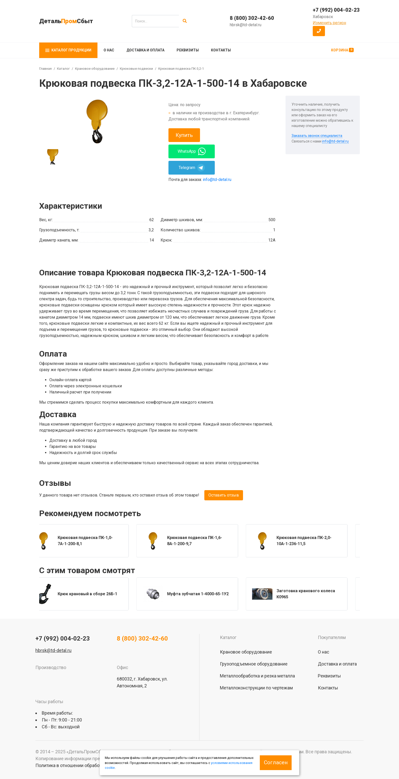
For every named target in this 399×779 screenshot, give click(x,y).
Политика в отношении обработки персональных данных (95, 765)
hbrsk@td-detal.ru (245, 24)
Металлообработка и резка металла (257, 675)
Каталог (63, 68)
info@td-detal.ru (217, 179)
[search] (155, 21)
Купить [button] (184, 135)
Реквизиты (188, 50)
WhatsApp (192, 151)
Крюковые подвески (136, 68)
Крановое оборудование (95, 68)
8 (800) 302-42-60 (252, 18)
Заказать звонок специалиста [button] (317, 136)
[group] (97, 121)
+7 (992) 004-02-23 (336, 10)
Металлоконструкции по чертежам (256, 687)
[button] (319, 31)
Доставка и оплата (145, 50)
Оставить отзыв (223, 495)
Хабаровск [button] (323, 16)
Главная (45, 68)
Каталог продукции (68, 50)
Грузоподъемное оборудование (254, 664)
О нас (109, 50)
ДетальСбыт (66, 21)
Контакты (221, 50)
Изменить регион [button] (329, 22)
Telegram (192, 168)
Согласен (276, 762)
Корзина (342, 50)
